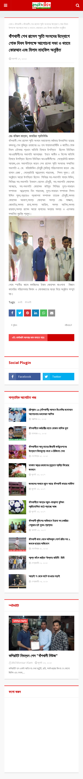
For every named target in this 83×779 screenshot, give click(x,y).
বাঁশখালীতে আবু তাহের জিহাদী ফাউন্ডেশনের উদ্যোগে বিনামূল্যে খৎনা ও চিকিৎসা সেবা (48, 449)
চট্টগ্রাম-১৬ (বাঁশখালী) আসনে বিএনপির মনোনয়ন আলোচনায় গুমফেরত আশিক (51, 412)
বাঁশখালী (18, 24)
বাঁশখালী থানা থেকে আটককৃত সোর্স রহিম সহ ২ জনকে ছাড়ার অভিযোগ (49, 541)
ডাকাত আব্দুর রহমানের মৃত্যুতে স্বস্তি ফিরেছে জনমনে (49, 467)
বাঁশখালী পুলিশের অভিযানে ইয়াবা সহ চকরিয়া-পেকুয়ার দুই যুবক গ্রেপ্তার (49, 523)
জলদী (20, 302)
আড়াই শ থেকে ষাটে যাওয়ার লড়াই (44, 576)
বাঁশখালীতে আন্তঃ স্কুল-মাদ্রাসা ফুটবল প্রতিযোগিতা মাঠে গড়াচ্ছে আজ (46, 504)
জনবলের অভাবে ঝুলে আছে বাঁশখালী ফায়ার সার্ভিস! (51, 484)
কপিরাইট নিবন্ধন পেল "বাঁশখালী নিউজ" (33, 655)
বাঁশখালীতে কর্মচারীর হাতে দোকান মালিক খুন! (48, 428)
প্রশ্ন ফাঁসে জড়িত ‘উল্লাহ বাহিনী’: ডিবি (46, 558)
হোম (11, 24)
